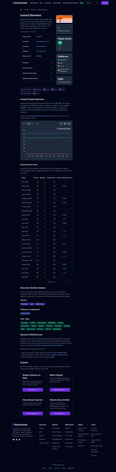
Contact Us (71, 468)
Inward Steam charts (37, 116)
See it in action (60, 413)
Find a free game (33, 413)
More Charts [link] (26, 93)
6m (29, 124)
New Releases (57, 439)
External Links (37, 68)
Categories (69, 432)
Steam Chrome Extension (71, 3)
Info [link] (54, 89)
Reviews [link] (37, 89)
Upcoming (48, 3)
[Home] (21, 9)
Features (37, 63)
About (63, 468)
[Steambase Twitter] (19, 439)
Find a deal (32, 390)
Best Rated (56, 428)
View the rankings (60, 390)
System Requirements (37, 78)
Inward (33, 9)
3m (24, 124)
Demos (41, 435)
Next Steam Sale (97, 446)
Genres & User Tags (37, 73)
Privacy (44, 468)
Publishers (68, 443)
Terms (50, 468)
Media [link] (61, 89)
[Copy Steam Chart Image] (65, 123)
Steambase (16, 429)
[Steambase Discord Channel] (13, 439)
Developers (69, 439)
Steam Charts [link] (26, 89)
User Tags (68, 435)
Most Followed (57, 435)
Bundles (42, 439)
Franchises (69, 447)
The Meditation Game (42, 41)
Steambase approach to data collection (49, 345)
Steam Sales (57, 3)
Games (26, 9)
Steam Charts (44, 443)
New (41, 3)
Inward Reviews (43, 9)
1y (33, 124)
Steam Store (62, 353)
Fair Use (57, 468)
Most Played (34, 3)
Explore (105, 3)
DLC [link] (46, 89)
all (37, 124)
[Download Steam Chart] (69, 123)
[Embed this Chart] (61, 123)
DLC (40, 432)
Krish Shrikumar (41, 46)
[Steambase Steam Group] (16, 439)
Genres (67, 428)
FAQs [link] (35, 93)
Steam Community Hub (59, 355)
